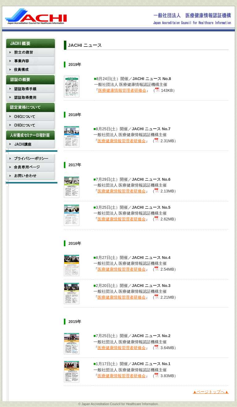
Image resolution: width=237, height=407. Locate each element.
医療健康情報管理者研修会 (122, 90)
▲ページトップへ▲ (211, 391)
